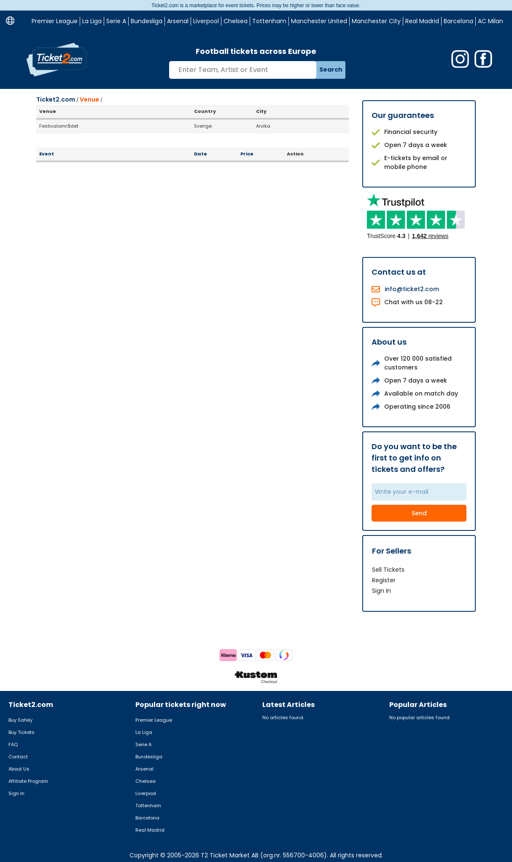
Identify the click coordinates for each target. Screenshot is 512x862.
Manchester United (319, 21)
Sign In (381, 590)
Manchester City (376, 21)
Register (384, 580)
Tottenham (269, 21)
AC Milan (490, 21)
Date (200, 153)
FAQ (13, 744)
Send (419, 513)
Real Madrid (422, 21)
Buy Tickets (21, 732)
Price (246, 153)
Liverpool (206, 21)
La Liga (92, 21)
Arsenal (178, 21)
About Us (19, 769)
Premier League (55, 21)
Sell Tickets (388, 569)
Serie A (116, 21)
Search (330, 69)
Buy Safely (20, 720)
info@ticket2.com (412, 289)
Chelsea (236, 21)
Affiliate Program (28, 781)
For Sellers (391, 551)
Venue (89, 99)
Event (46, 153)
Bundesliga (146, 21)
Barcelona (458, 21)
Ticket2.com (55, 99)
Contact (18, 756)
